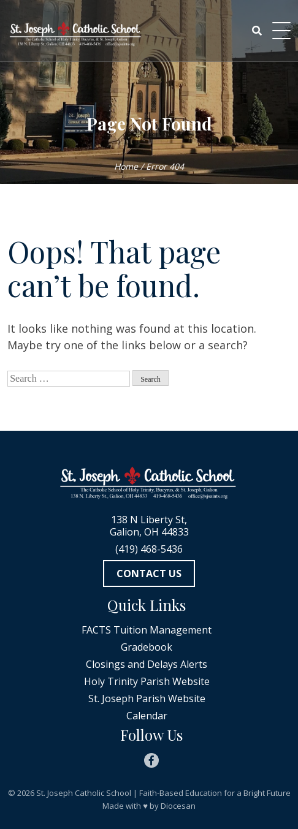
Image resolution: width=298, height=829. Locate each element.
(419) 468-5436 (149, 549)
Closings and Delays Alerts (146, 664)
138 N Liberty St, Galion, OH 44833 (149, 525)
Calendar (146, 716)
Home (126, 166)
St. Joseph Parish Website (146, 698)
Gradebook (146, 647)
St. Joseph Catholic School (83, 792)
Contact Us (149, 573)
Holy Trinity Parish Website (147, 681)
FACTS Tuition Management (147, 630)
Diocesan (178, 805)
